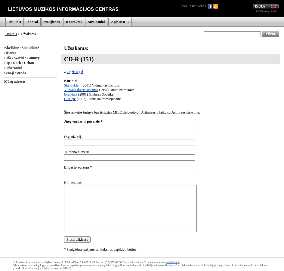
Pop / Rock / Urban (19, 63)
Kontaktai (74, 22)
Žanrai (32, 22)
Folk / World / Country (22, 58)
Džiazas (10, 53)
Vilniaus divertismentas (81, 90)
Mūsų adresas (15, 81)
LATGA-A (262, 11)
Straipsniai (96, 22)
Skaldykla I (72, 85)
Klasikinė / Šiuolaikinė (21, 48)
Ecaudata (70, 94)
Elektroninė (13, 68)
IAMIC (274, 11)
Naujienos (52, 22)
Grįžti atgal (75, 72)
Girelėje (70, 99)
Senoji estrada (15, 73)
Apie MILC (120, 22)
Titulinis (14, 22)
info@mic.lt (173, 262)
